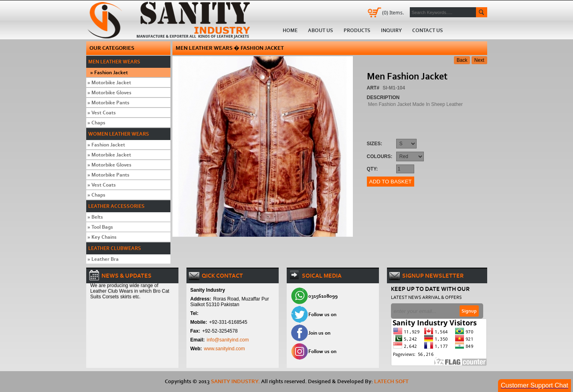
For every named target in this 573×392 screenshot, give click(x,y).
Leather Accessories (116, 206)
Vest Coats (101, 112)
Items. (393, 12)
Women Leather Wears (118, 134)
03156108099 (323, 296)
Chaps (96, 122)
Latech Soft (391, 381)
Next (479, 60)
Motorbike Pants (108, 102)
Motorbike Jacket (109, 82)
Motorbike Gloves (109, 92)
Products (357, 30)
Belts (95, 216)
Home (171, 19)
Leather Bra (103, 259)
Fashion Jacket (109, 72)
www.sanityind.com (224, 348)
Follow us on (322, 314)
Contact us (427, 30)
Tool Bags (100, 227)
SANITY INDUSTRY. (235, 381)
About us (320, 30)
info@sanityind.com (228, 340)
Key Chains (102, 237)
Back (462, 60)
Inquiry (391, 30)
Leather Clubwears (114, 248)
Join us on (319, 333)
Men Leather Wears (114, 62)
